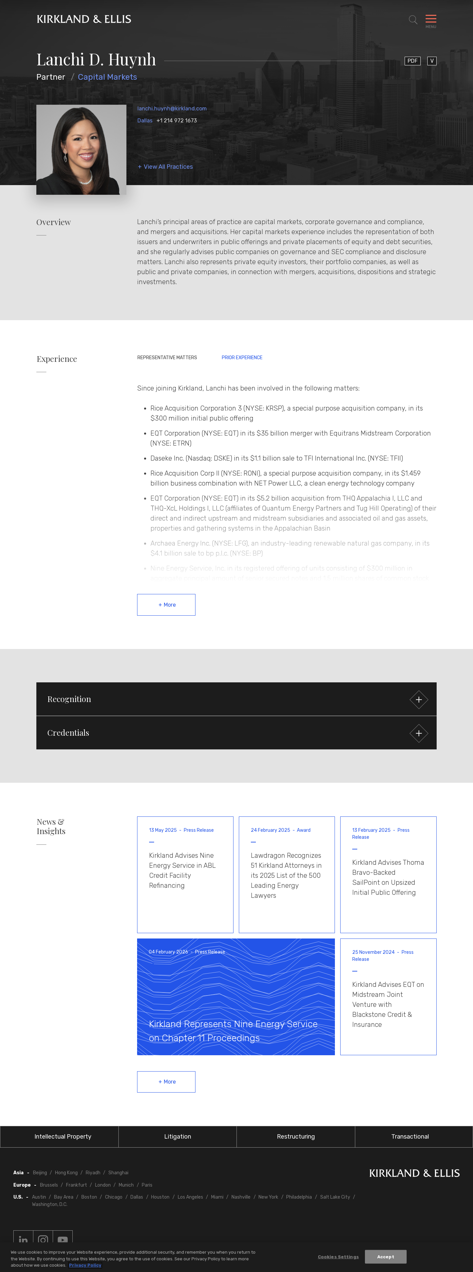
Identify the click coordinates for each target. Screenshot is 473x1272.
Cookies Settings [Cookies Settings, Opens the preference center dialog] (338, 1256)
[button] (236, 699)
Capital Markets (107, 77)
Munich (126, 1185)
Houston (160, 1197)
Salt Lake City (335, 1197)
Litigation (177, 1136)
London (103, 1185)
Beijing (40, 1173)
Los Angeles (190, 1197)
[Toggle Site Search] (413, 20)
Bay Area (63, 1197)
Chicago (113, 1197)
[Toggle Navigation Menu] (431, 20)
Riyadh (93, 1173)
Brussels (49, 1185)
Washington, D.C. (49, 1204)
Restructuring (296, 1136)
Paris (147, 1185)
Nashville (241, 1197)
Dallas (144, 120)
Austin (39, 1197)
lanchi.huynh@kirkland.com (172, 108)
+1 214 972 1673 (176, 120)
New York (268, 1197)
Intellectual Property (62, 1136)
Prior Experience (242, 358)
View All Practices (168, 166)
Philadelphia (299, 1197)
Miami (217, 1197)
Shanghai (118, 1173)
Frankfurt (76, 1185)
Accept (385, 1256)
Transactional (410, 1136)
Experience (57, 359)
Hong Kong (66, 1173)
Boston (89, 1197)
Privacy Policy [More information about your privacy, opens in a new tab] (85, 1265)
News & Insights (51, 826)
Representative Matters (167, 358)
